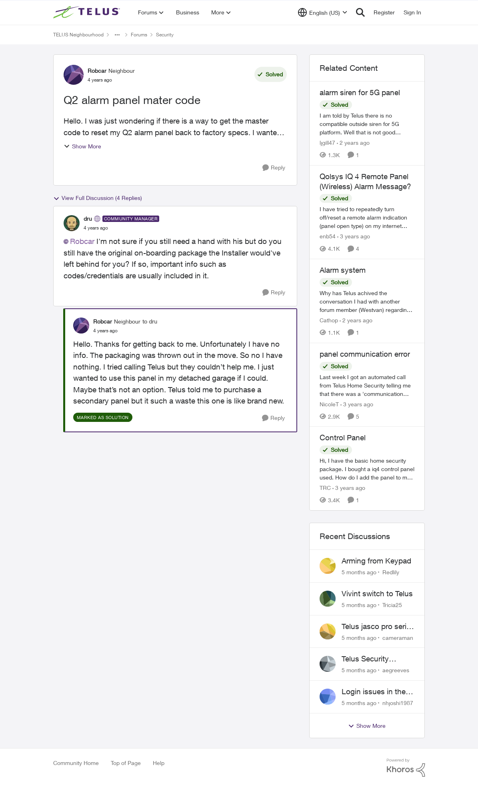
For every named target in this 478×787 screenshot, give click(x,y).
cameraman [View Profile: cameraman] (397, 637)
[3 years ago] (353, 236)
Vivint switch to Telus (377, 593)
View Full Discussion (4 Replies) (97, 198)
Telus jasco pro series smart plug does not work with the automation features (378, 626)
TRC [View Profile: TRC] (325, 487)
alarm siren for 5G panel (360, 92)
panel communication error (365, 354)
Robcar (82, 241)
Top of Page (126, 762)
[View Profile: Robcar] (74, 75)
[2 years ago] (353, 142)
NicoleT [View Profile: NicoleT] (329, 403)
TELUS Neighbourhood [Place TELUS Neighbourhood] (78, 35)
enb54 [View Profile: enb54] (328, 236)
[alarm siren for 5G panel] (367, 123)
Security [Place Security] (165, 35)
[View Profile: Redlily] (328, 566)
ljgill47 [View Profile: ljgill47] (327, 142)
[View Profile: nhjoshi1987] (328, 697)
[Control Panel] (367, 468)
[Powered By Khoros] (406, 768)
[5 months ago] (359, 572)
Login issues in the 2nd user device (374, 692)
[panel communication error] (367, 384)
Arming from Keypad (376, 560)
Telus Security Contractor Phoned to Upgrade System (374, 659)
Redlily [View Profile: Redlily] (390, 572)
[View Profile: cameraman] (328, 631)
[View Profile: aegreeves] (328, 664)
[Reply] (274, 167)
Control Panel (343, 437)
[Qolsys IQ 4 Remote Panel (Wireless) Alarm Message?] (367, 217)
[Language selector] (322, 12)
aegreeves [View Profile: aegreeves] (395, 670)
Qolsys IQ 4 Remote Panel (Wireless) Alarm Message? (365, 181)
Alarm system (343, 270)
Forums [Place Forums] (139, 35)
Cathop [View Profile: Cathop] (329, 320)
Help (158, 762)
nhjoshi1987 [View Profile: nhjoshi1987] (397, 702)
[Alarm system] (367, 301)
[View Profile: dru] (72, 223)
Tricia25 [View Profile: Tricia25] (392, 604)
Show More (82, 146)
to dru (149, 321)
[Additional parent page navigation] (117, 34)
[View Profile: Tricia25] (328, 599)
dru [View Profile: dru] (88, 218)
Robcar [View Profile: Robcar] (97, 70)
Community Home (76, 762)
